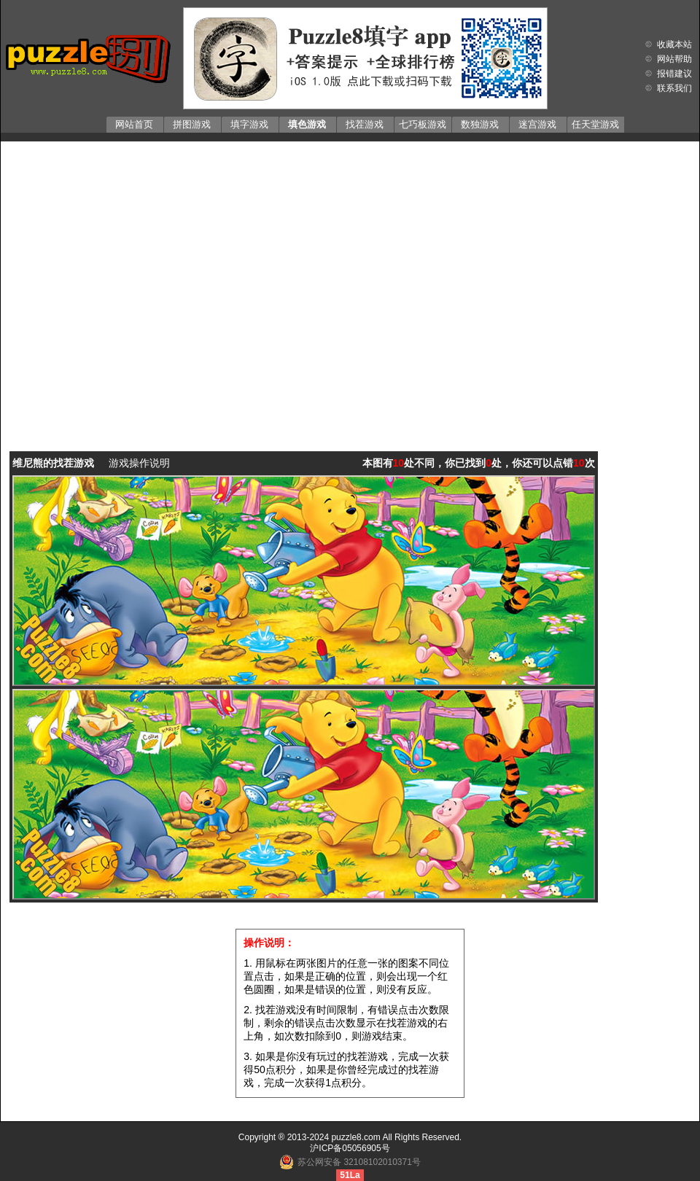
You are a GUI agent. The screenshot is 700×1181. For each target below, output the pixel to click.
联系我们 (674, 88)
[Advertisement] (141, 286)
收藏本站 (674, 44)
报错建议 (674, 74)
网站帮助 (674, 59)
